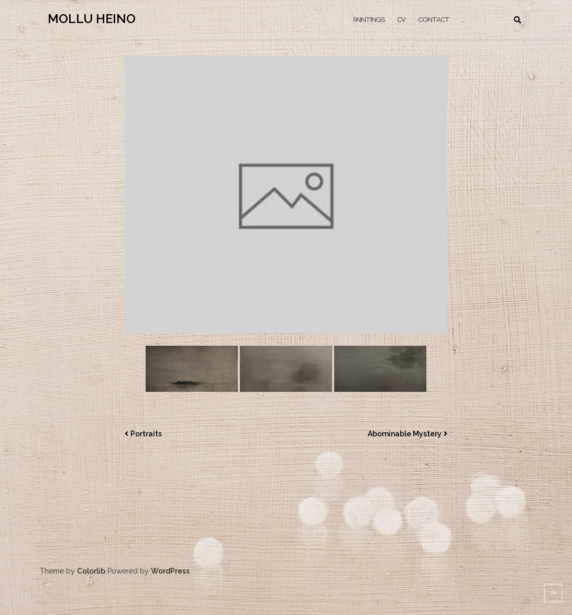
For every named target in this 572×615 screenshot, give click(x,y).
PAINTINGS (368, 20)
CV (401, 20)
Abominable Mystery (405, 434)
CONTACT (433, 20)
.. (463, 20)
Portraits (146, 434)
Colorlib (91, 571)
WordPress (170, 571)
